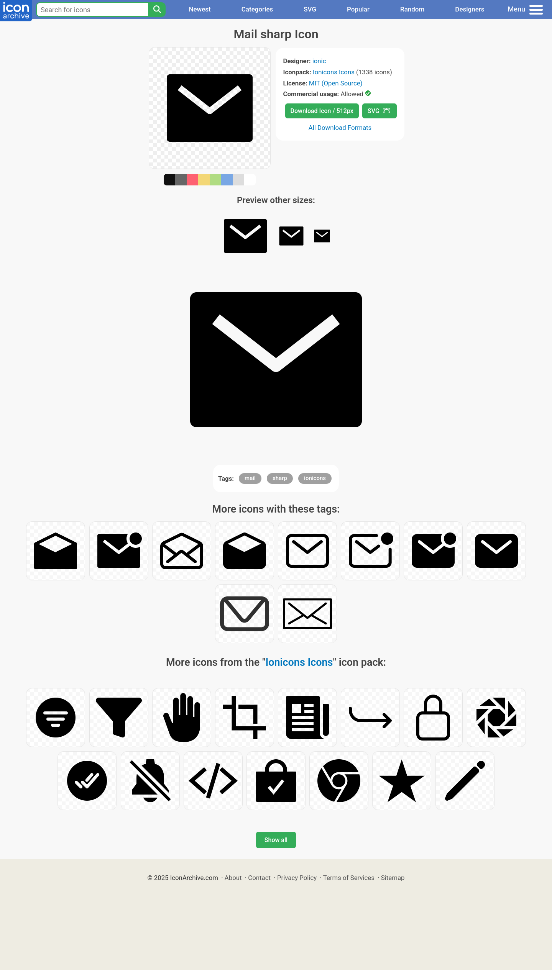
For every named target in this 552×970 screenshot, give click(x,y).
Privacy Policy (297, 878)
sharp (280, 478)
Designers (469, 9)
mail (250, 478)
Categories (257, 9)
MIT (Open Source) (336, 83)
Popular (358, 9)
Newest (199, 9)
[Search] (157, 9)
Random (412, 9)
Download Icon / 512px (322, 111)
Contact (259, 878)
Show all (276, 840)
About (233, 878)
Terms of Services (349, 878)
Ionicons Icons (334, 72)
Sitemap (393, 878)
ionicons (315, 478)
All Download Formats (340, 127)
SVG (310, 9)
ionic (319, 61)
